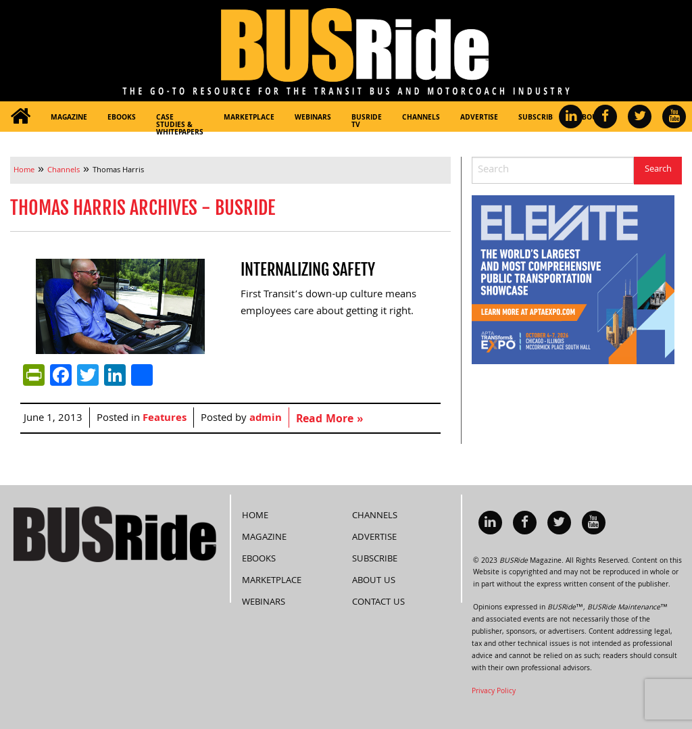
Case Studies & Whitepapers (179, 122)
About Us (373, 579)
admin (265, 419)
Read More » (329, 420)
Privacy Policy (494, 690)
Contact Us (378, 601)
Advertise (479, 118)
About (589, 118)
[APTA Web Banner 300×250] (573, 280)
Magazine (69, 118)
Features (165, 419)
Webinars (313, 118)
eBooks (121, 118)
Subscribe (537, 118)
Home (255, 514)
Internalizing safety (308, 269)
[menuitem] (20, 116)
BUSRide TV (366, 122)
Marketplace (249, 118)
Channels (421, 118)
